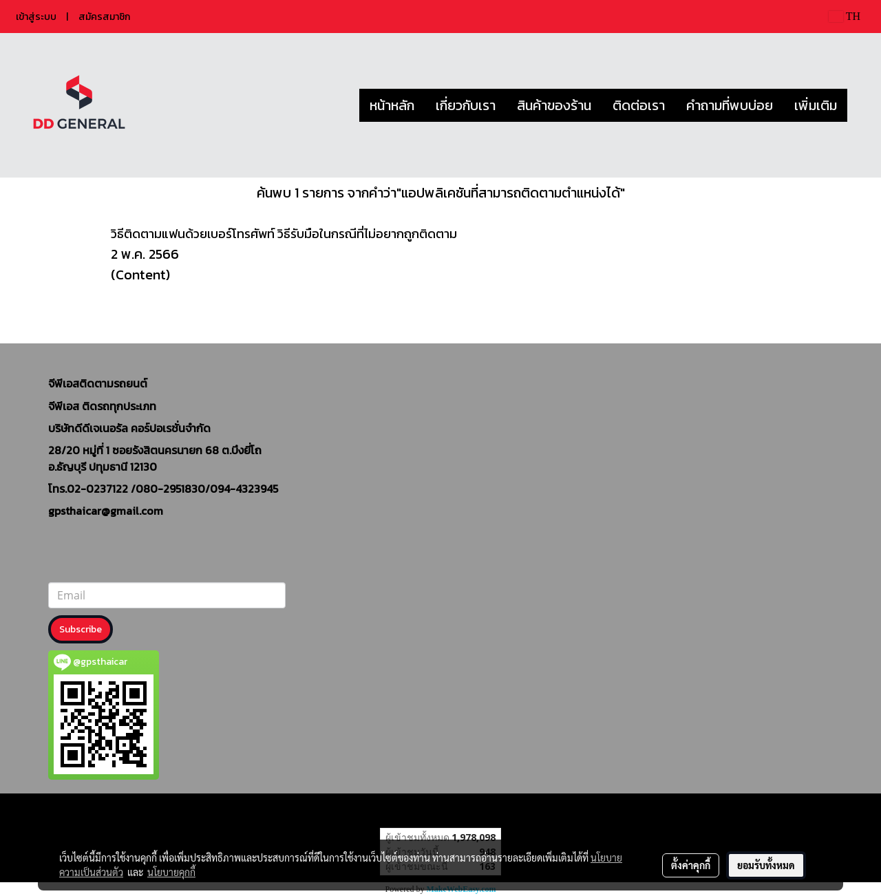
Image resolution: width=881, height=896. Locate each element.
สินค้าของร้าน (554, 105)
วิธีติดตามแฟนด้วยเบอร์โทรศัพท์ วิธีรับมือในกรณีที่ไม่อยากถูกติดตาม (284, 233)
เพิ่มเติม (815, 105)
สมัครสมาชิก (104, 17)
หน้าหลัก (392, 105)
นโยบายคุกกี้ (171, 872)
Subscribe (80, 629)
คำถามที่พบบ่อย (729, 105)
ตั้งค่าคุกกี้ (690, 865)
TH (844, 16)
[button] (859, 105)
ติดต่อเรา (639, 105)
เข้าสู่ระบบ (36, 17)
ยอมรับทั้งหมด (766, 865)
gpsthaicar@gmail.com (105, 510)
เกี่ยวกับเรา (466, 105)
